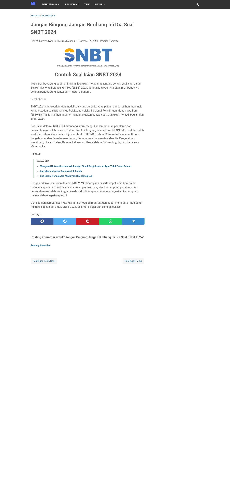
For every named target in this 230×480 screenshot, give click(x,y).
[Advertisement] (88, 288)
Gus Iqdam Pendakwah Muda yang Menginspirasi (66, 176)
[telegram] (133, 221)
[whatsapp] (110, 221)
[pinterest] (87, 221)
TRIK (87, 4)
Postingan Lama (133, 261)
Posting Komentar (109, 41)
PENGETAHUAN (50, 4)
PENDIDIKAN (72, 4)
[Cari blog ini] (197, 4)
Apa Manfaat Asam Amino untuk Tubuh (61, 171)
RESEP (99, 4)
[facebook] (42, 221)
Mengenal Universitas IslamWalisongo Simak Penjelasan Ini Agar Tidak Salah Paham (85, 166)
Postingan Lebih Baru (44, 261)
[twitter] (64, 221)
